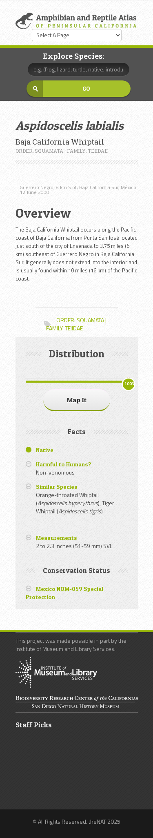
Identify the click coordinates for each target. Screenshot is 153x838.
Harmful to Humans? (63, 464)
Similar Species (57, 486)
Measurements (56, 537)
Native (44, 449)
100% (129, 384)
